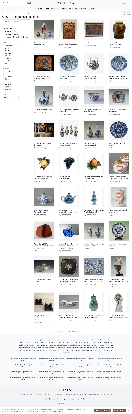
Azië (6, 74)
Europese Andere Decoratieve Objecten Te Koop (23, 359)
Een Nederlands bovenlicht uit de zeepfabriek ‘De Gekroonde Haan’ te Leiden (43, 78)
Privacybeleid (74, 399)
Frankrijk (8, 81)
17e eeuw (8, 58)
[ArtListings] (66, 390)
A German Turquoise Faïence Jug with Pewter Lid (94, 316)
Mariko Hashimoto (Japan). (118, 210)
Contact (52, 399)
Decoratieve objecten (20, 13)
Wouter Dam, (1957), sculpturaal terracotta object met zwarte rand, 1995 (43, 246)
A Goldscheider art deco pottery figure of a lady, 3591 (118, 280)
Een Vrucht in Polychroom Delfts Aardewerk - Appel (43, 177)
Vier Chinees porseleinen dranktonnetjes (42, 44)
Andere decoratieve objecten (17, 37)
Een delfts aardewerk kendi (43, 110)
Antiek (7, 61)
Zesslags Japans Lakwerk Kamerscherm (43, 144)
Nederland (8, 89)
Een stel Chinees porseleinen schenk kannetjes (94, 245)
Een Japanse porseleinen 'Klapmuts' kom (92, 111)
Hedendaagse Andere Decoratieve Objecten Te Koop (22, 372)
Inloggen (123, 3)
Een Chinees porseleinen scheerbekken (117, 111)
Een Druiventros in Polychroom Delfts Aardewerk (65, 178)
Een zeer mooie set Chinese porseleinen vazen (68, 144)
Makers (83, 399)
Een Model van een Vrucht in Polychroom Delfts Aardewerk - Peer (93, 178)
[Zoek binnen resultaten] (27, 21)
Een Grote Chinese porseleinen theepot (90, 77)
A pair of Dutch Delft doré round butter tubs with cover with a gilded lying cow (118, 178)
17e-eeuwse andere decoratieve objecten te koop (51, 378)
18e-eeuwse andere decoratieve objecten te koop (23, 378)
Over (45, 399)
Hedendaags (9, 45)
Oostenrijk (8, 76)
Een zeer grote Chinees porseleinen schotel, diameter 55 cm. (119, 78)
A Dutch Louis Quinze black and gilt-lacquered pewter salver (68, 281)
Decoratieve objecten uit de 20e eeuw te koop (51, 372)
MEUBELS (40, 9)
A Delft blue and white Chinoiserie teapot (41, 211)
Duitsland (8, 84)
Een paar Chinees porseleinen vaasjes (90, 144)
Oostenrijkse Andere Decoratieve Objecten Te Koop (80, 359)
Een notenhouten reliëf (91, 43)
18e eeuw (8, 56)
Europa (7, 71)
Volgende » (75, 331)
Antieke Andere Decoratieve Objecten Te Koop (80, 378)
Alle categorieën (8, 29)
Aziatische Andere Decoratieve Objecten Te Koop (51, 359)
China (7, 79)
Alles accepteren (119, 410)
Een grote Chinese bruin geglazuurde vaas (117, 44)
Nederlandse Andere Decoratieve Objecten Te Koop (109, 365)
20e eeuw (8, 48)
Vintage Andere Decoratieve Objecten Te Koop (80, 372)
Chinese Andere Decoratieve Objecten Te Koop (109, 359)
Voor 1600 (8, 63)
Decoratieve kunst (10, 13)
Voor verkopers (62, 399)
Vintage (7, 50)
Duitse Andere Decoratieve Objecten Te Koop (52, 365)
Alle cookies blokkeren (103, 410)
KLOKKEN (82, 9)
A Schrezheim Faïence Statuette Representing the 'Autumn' (118, 317)
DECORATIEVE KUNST (69, 9)
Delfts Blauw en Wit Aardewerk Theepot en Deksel (67, 212)
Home (3, 13)
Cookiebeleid (58, 411)
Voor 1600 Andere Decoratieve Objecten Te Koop (109, 378)
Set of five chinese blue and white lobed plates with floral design (93, 281)
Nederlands (63, 403)
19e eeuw (8, 53)
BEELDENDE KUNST (52, 9)
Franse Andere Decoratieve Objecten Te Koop (23, 365)
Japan (7, 87)
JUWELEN (91, 9)
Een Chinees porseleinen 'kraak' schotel (67, 77)
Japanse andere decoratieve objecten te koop (80, 365)
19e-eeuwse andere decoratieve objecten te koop (109, 372)
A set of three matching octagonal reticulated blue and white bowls (68, 317)
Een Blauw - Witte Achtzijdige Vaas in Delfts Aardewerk (94, 211)
